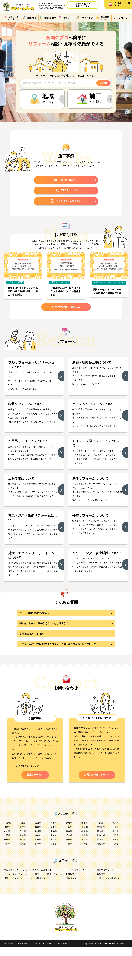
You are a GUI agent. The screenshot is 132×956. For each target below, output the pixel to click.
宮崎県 (84, 853)
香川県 (84, 848)
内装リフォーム (42, 887)
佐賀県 (23, 853)
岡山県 (23, 848)
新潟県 (115, 836)
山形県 (100, 832)
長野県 (69, 840)
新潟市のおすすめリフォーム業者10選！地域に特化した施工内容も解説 (23, 292)
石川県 (23, 840)
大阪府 (54, 844)
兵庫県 (69, 844)
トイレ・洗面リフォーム (15, 883)
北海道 (23, 832)
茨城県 (7, 836)
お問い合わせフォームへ (97, 783)
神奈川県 (101, 836)
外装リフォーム (73, 887)
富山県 (7, 840)
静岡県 (100, 840)
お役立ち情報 (61, 953)
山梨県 (54, 840)
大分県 (69, 853)
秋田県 (84, 832)
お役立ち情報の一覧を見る (66, 308)
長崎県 (38, 853)
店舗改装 (70, 883)
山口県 (54, 848)
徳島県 (69, 848)
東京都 (84, 836)
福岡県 (7, 853)
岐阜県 (84, 840)
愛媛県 (100, 848)
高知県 (115, 848)
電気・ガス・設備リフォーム (48, 883)
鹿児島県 (101, 853)
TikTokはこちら (66, 190)
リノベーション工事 (15, 283)
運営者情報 (8, 953)
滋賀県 (23, 844)
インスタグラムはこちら (66, 201)
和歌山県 (101, 844)
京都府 (38, 844)
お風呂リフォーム (105, 879)
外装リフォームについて (60, 283)
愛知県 (115, 840)
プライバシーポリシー (43, 953)
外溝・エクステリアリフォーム (18, 887)
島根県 (7, 848)
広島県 (38, 848)
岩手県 (54, 832)
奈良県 (84, 844)
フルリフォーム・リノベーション (19, 879)
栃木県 (23, 836)
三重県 (7, 844)
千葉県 (69, 836)
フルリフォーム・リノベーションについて (109, 284)
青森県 (38, 832)
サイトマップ (23, 953)
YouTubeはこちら (66, 180)
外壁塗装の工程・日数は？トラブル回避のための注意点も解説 (66, 292)
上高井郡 (8, 832)
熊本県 (54, 853)
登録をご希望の (83, 5)
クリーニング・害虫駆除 (108, 887)
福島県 (115, 832)
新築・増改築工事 (43, 879)
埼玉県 (54, 836)
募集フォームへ (35, 783)
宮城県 (69, 832)
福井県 (38, 840)
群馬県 (38, 836)
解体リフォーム (104, 883)
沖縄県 (115, 853)
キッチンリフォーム (75, 879)
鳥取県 (115, 844)
